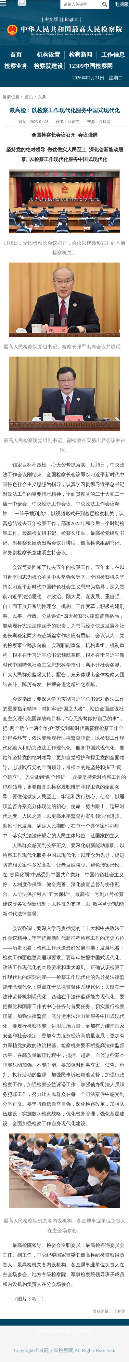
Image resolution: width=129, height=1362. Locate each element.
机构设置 (48, 54)
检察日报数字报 (54, 1331)
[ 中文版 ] (51, 19)
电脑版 (121, 4)
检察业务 (16, 66)
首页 (16, 54)
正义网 (82, 1331)
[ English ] (71, 19)
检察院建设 (48, 66)
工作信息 (113, 54)
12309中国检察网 (91, 66)
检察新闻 (80, 54)
